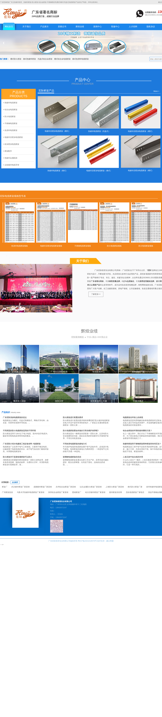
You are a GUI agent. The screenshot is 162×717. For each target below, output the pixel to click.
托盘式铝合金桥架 (45, 59)
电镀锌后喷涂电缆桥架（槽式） (57, 131)
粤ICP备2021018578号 (87, 541)
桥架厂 (4, 487)
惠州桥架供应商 (115, 492)
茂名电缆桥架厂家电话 (135, 492)
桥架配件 (8, 151)
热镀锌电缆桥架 (11, 103)
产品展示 (44, 26)
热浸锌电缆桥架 (11, 130)
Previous (3, 43)
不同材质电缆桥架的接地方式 (75, 444)
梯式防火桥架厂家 (135, 487)
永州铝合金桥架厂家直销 (66, 487)
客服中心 (115, 26)
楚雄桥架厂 (76, 492)
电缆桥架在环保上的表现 (133, 417)
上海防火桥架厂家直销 (115, 487)
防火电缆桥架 (10, 116)
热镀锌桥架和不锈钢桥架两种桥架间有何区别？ (142, 444)
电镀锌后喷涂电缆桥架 (14, 137)
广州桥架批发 (7, 492)
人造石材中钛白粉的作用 (133, 457)
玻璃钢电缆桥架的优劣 (72, 457)
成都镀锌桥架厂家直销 (43, 487)
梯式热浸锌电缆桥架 (80, 59)
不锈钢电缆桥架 (11, 123)
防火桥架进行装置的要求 (73, 417)
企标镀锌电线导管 (12, 165)
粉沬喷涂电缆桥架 (12, 144)
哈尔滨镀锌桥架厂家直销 (95, 492)
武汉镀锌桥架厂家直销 (20, 487)
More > (156, 91)
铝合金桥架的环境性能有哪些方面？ (137, 431)
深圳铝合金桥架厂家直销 (58, 492)
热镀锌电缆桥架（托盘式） (99, 131)
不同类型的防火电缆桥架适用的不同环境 (19, 431)
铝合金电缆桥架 (11, 110)
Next (158, 43)
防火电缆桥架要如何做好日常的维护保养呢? (81, 431)
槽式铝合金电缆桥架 (62, 59)
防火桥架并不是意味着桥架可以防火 (17, 457)
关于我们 (26, 26)
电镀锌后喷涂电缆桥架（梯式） (99, 171)
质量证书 (62, 26)
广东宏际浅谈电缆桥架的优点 (15, 417)
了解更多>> (96, 294)
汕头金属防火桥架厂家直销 (91, 487)
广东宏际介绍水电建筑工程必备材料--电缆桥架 (22, 444)
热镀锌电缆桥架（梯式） (57, 171)
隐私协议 (151, 26)
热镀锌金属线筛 (11, 158)
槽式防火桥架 (15, 59)
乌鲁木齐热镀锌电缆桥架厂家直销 (30, 492)
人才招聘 (133, 26)
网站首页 (9, 26)
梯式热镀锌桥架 (29, 59)
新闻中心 (97, 26)
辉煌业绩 (80, 26)
